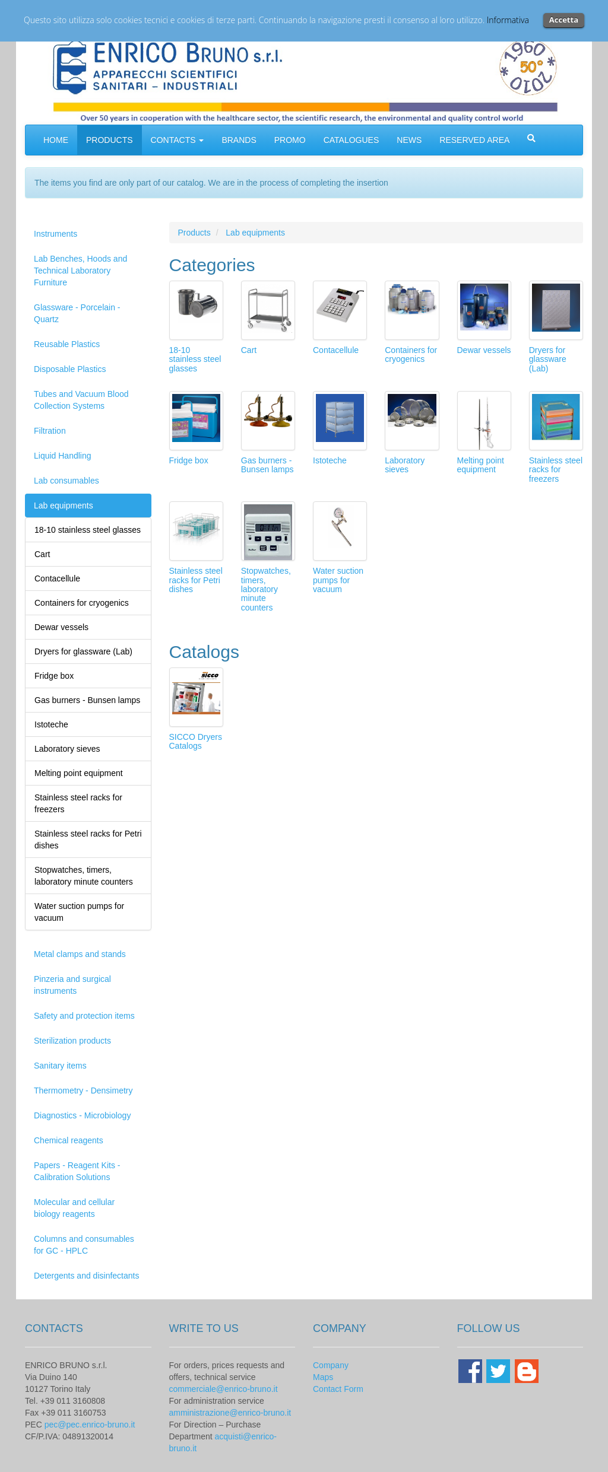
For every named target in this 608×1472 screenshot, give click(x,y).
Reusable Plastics (67, 344)
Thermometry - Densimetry (83, 1090)
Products (194, 232)
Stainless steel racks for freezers (555, 470)
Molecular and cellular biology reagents (74, 1208)
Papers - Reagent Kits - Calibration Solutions (77, 1171)
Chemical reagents (68, 1140)
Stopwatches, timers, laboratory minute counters (266, 589)
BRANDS (238, 140)
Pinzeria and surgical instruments (72, 985)
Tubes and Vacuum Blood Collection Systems (81, 400)
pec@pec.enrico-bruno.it (90, 1424)
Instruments (55, 234)
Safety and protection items (84, 1015)
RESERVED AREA (474, 140)
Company (331, 1365)
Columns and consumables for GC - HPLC (84, 1244)
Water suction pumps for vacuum (338, 580)
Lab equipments (63, 505)
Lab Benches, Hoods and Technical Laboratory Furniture (80, 270)
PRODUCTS (109, 140)
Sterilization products (72, 1040)
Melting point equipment (480, 465)
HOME (55, 140)
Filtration (50, 430)
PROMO (290, 140)
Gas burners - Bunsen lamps (267, 465)
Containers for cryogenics (411, 354)
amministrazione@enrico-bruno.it (230, 1412)
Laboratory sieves (405, 465)
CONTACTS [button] (177, 140)
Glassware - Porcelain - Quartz (77, 313)
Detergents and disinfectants (86, 1275)
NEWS (409, 140)
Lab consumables (66, 480)
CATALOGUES (351, 140)
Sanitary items (60, 1065)
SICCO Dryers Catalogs (195, 741)
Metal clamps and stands (80, 954)
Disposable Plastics (70, 369)
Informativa (508, 20)
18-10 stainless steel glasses (195, 359)
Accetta (563, 19)
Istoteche (330, 460)
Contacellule (336, 350)
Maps (323, 1377)
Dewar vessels (484, 350)
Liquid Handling (62, 455)
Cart (248, 350)
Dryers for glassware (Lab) (547, 359)
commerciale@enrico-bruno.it (223, 1389)
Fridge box (188, 460)
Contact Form (338, 1389)
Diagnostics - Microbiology (82, 1115)
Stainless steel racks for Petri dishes (196, 580)
